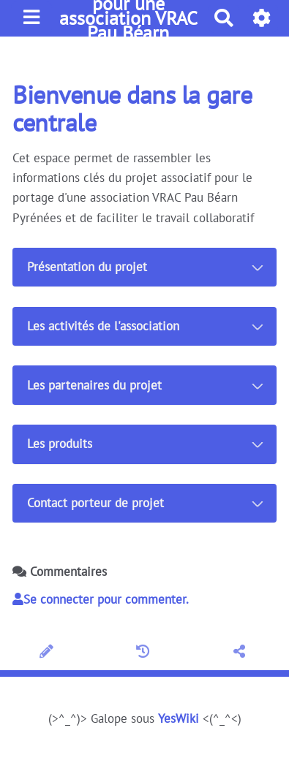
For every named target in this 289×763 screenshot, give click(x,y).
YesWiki (178, 718)
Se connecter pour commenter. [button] (100, 599)
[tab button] (144, 267)
